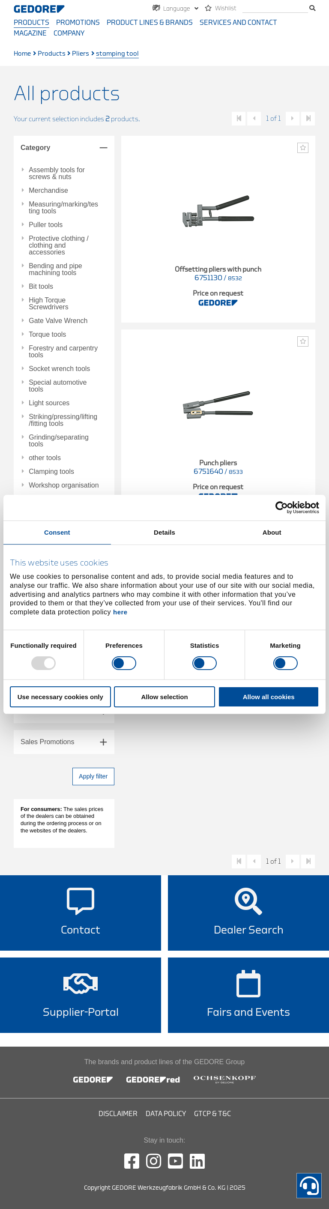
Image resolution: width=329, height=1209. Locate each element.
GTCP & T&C (212, 1113)
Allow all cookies (269, 696)
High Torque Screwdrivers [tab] (48, 304)
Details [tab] (164, 532)
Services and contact (238, 22)
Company (69, 33)
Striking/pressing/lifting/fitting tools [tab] (63, 420)
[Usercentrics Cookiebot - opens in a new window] (281, 507)
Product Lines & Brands (150, 22)
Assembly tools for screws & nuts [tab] (57, 173)
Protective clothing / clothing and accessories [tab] (59, 245)
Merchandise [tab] (48, 190)
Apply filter (93, 776)
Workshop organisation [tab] (64, 485)
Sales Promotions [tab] (47, 741)
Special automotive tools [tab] (58, 386)
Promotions (78, 22)
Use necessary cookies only (60, 696)
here (120, 612)
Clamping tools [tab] (51, 471)
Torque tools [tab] (47, 334)
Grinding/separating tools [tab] (59, 441)
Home (22, 54)
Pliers (80, 54)
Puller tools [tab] (46, 224)
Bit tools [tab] (41, 286)
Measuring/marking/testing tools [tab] (63, 208)
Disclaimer (118, 1113)
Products (31, 22)
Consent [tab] (57, 532)
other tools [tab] (45, 458)
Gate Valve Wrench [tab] (58, 320)
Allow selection (164, 696)
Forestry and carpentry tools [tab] (63, 352)
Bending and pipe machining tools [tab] (55, 269)
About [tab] (272, 532)
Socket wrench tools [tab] (59, 368)
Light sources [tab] (49, 403)
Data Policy (166, 1113)
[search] (275, 9)
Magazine (30, 33)
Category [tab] (35, 147)
